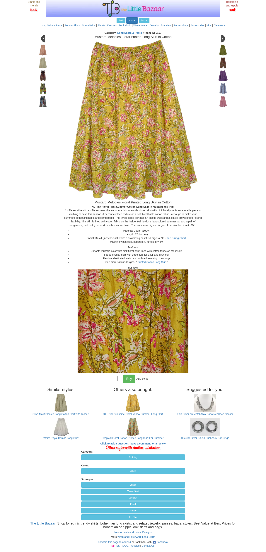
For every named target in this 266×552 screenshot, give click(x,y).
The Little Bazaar (42, 523)
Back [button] (121, 20)
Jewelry (154, 25)
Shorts (101, 25)
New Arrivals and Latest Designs (133, 532)
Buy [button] (129, 379)
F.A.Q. (125, 545)
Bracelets (166, 25)
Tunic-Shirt (125, 25)
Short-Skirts (89, 25)
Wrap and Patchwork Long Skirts (136, 536)
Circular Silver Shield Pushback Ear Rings (205, 438)
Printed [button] (133, 510)
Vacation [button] (133, 497)
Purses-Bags (181, 25)
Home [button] (132, 20)
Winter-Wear (140, 25)
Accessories (197, 25)
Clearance (219, 25)
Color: (85, 465)
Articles (135, 545)
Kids (209, 25)
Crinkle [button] (132, 485)
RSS (117, 545)
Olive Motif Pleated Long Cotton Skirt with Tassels (61, 414)
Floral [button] (133, 504)
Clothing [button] (133, 457)
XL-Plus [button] (133, 517)
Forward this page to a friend (114, 542)
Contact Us (148, 545)
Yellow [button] (133, 471)
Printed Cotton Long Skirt (151, 262)
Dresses (112, 25)
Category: (87, 451)
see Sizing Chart (176, 238)
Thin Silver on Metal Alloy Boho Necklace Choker (205, 414)
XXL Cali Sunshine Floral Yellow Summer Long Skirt (133, 414)
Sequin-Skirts (72, 25)
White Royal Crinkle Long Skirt (61, 438)
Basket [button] (144, 20)
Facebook (162, 542)
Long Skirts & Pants (129, 32)
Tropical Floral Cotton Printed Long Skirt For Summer (133, 438)
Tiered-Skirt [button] (133, 491)
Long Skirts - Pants (51, 25)
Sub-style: (87, 479)
